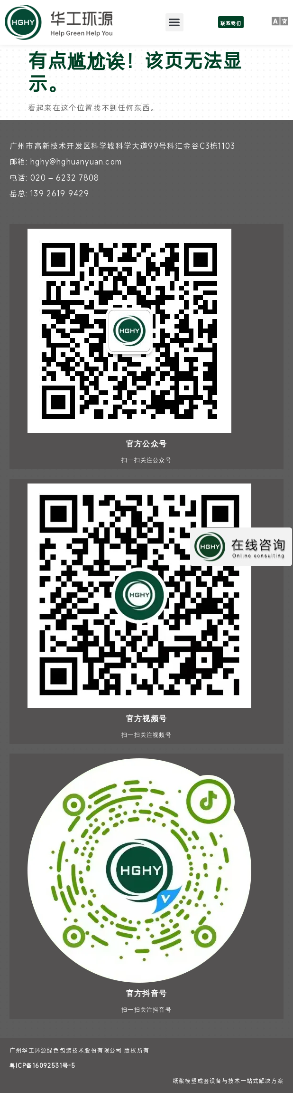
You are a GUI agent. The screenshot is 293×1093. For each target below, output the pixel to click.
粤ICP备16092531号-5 (42, 1065)
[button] (174, 22)
